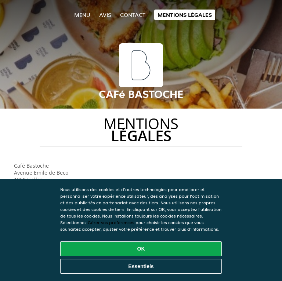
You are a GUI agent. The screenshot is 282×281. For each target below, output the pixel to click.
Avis (105, 15)
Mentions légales (185, 15)
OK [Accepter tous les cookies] (141, 249)
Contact (132, 15)
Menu (82, 15)
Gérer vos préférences (111, 222)
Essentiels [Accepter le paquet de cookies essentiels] (140, 266)
